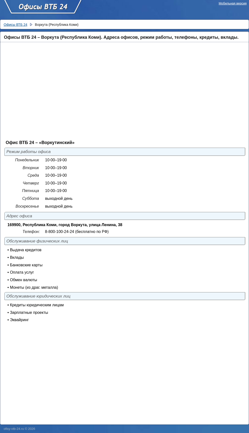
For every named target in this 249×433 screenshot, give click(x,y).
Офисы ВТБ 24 (42, 9)
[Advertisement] (46, 90)
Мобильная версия (233, 3)
